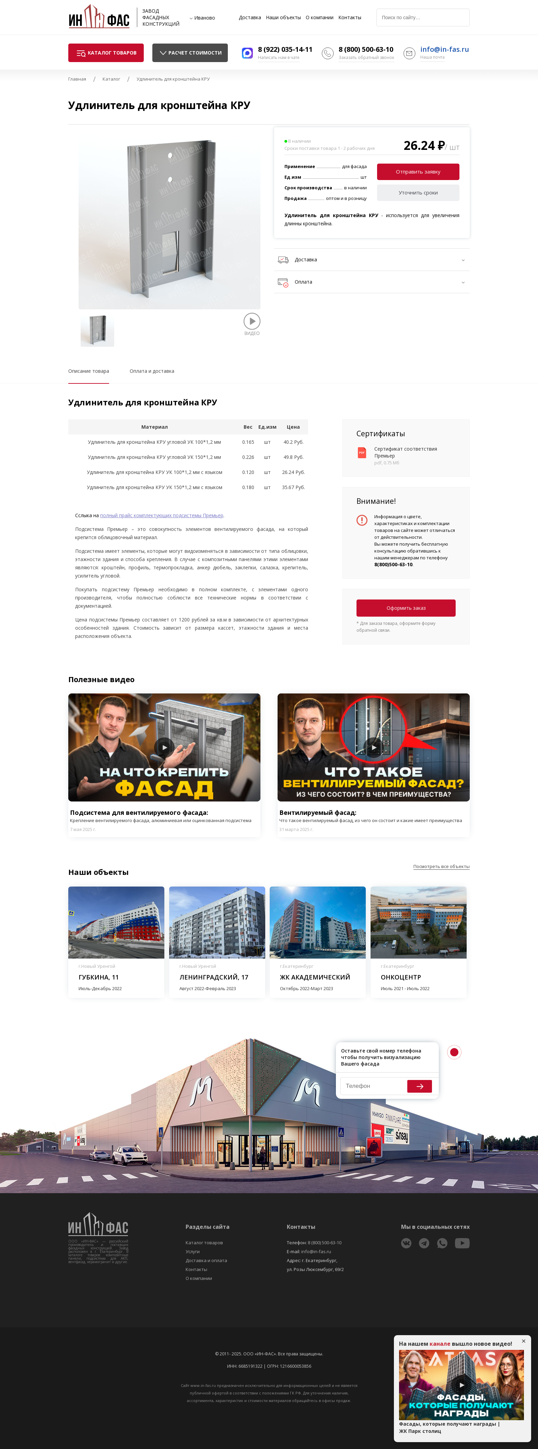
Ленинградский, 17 (213, 977)
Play (164, 747)
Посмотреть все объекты (441, 866)
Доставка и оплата (206, 1260)
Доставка (250, 17)
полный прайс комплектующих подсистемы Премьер (161, 515)
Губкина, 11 (99, 977)
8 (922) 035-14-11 (285, 49)
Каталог (111, 79)
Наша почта (432, 57)
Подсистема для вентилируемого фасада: (164, 816)
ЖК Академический (315, 977)
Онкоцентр (401, 977)
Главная (77, 79)
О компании (320, 17)
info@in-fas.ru (444, 49)
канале (440, 1343)
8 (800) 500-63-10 (366, 49)
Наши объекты (283, 17)
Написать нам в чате (279, 57)
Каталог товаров (204, 1242)
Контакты (349, 17)
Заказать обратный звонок (366, 57)
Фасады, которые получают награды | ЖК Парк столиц (449, 1427)
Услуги (193, 1251)
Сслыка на (87, 515)
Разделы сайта (208, 1227)
